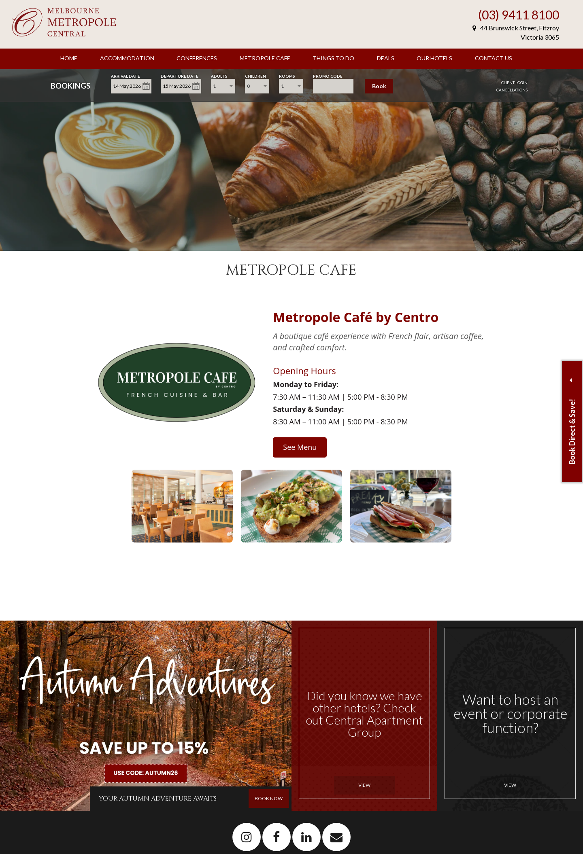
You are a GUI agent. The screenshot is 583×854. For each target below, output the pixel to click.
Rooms (287, 75)
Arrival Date (125, 75)
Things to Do (333, 58)
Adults (219, 75)
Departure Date (179, 75)
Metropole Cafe (265, 58)
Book (379, 86)
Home (68, 58)
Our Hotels (434, 58)
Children (255, 75)
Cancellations (512, 89)
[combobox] (223, 86)
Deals (385, 58)
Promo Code (328, 75)
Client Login (514, 82)
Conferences (197, 58)
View (364, 785)
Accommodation (127, 58)
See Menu (300, 447)
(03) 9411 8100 (518, 14)
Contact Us (493, 58)
